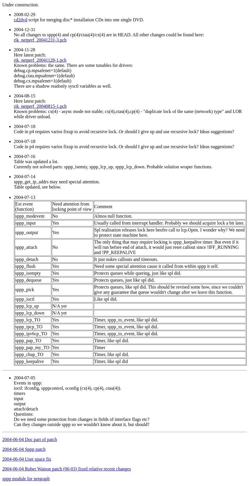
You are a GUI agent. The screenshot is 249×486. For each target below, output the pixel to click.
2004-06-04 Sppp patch (23, 449)
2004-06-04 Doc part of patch (29, 439)
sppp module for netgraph (26, 478)
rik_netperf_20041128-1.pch (40, 60)
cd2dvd (20, 19)
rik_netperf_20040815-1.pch (40, 106)
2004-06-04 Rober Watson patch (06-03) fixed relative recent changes (66, 468)
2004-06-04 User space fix (26, 459)
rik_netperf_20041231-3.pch (40, 39)
